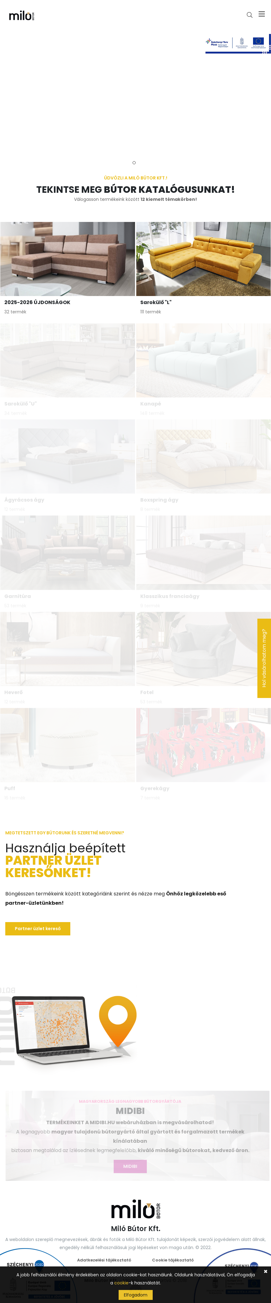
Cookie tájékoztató (173, 1260)
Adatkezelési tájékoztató (104, 1260)
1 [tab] (134, 162)
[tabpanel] (135, 91)
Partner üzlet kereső (38, 928)
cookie (121, 1283)
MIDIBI (128, 1166)
